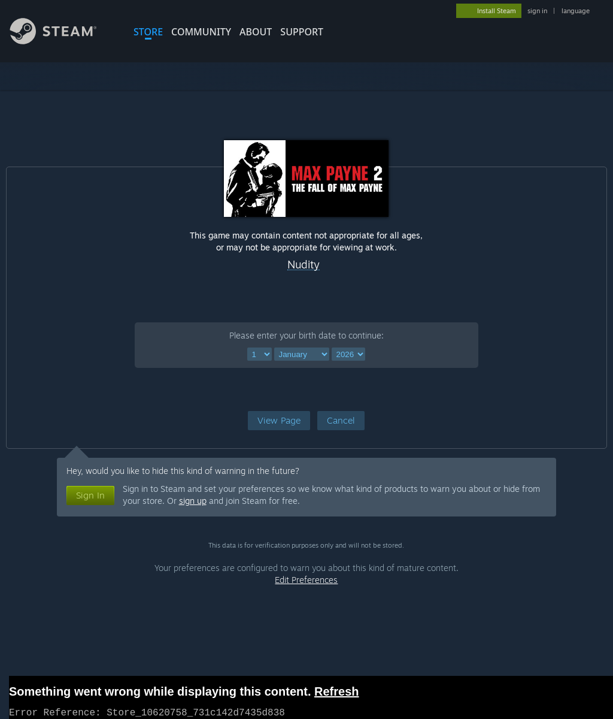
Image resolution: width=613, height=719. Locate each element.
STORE (148, 31)
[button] (279, 420)
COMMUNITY (201, 31)
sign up (193, 501)
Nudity (303, 264)
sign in (537, 11)
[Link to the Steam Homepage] (62, 41)
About (255, 31)
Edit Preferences (306, 580)
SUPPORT (301, 31)
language (576, 11)
